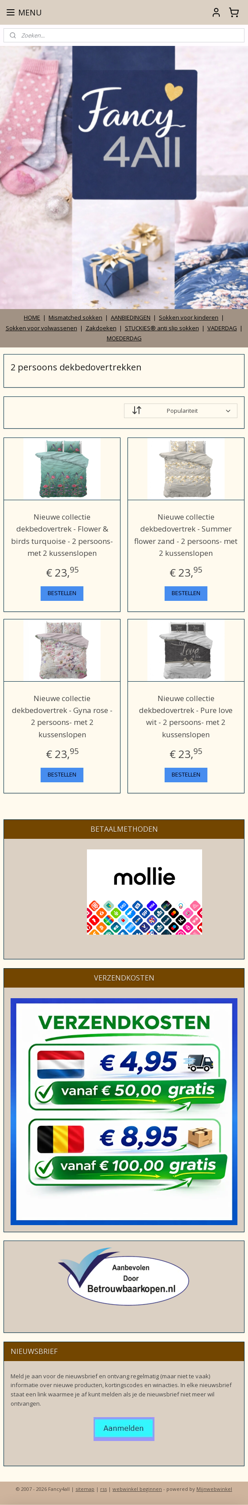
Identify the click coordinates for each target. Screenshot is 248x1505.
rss (103, 1489)
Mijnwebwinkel (214, 1489)
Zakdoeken (101, 328)
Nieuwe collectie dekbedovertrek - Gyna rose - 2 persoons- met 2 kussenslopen (62, 716)
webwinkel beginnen (137, 1489)
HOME (32, 317)
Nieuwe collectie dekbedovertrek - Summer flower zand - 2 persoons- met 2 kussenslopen (185, 535)
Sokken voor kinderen (188, 317)
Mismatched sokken (75, 317)
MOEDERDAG (124, 338)
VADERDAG (222, 328)
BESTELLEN (62, 593)
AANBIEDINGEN (130, 317)
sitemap (84, 1489)
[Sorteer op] (180, 411)
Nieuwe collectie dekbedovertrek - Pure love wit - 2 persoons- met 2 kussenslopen (186, 716)
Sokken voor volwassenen (41, 328)
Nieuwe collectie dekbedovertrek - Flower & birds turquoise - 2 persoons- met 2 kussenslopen (62, 535)
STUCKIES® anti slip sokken (162, 328)
